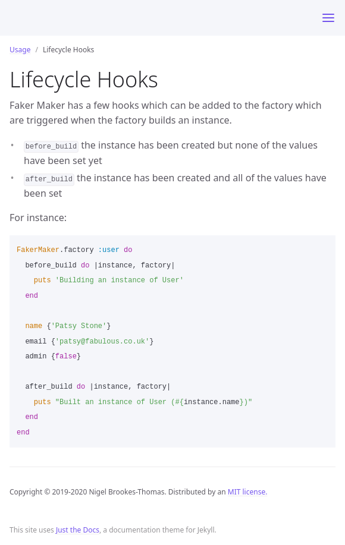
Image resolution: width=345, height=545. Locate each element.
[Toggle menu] (328, 18)
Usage (20, 50)
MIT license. (248, 492)
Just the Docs (77, 530)
